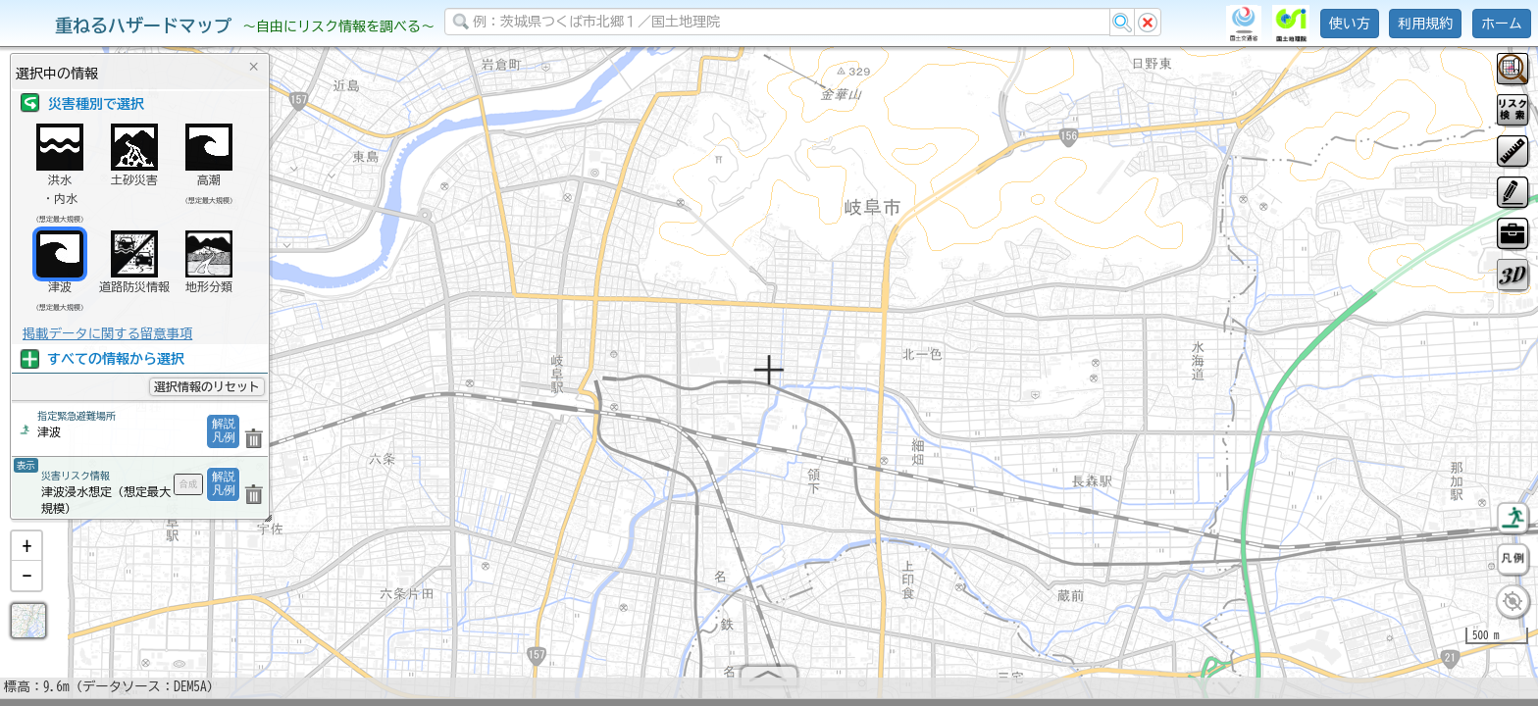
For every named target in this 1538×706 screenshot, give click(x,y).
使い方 (1349, 23)
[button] (26, 554)
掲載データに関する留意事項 (107, 333)
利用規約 (1425, 23)
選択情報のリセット (207, 386)
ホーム (1501, 23)
